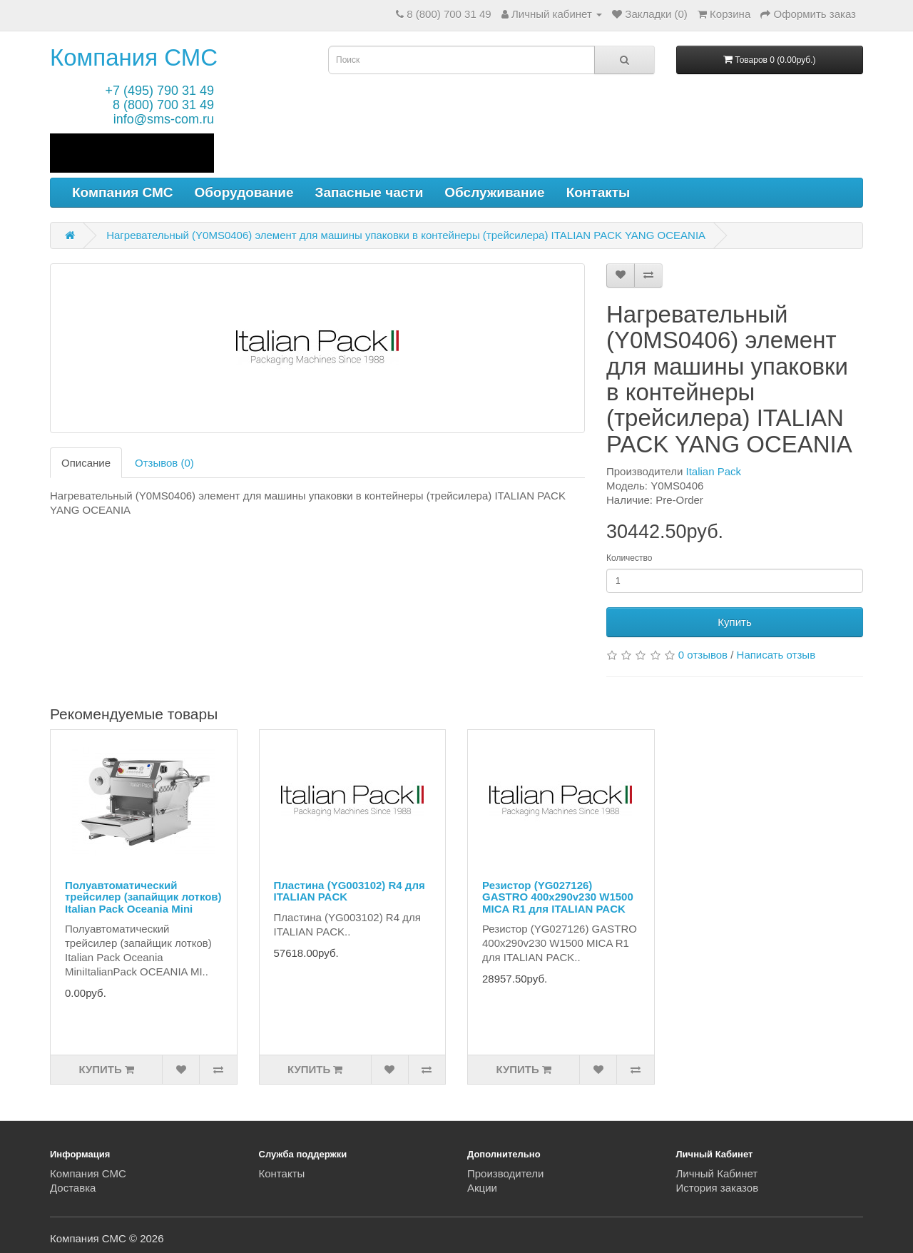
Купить (734, 622)
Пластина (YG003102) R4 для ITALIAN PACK (349, 891)
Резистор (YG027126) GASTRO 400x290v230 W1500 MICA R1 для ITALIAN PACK (557, 897)
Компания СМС (134, 57)
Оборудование (244, 192)
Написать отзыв (776, 655)
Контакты (598, 192)
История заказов (717, 1188)
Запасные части (369, 192)
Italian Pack (714, 471)
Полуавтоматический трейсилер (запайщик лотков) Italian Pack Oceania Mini (143, 897)
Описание (86, 463)
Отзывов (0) (164, 463)
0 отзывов (703, 655)
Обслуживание (494, 192)
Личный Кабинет (717, 1173)
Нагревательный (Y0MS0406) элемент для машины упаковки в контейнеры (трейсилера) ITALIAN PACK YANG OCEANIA (405, 235)
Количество (629, 558)
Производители (505, 1173)
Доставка (73, 1188)
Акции (482, 1188)
